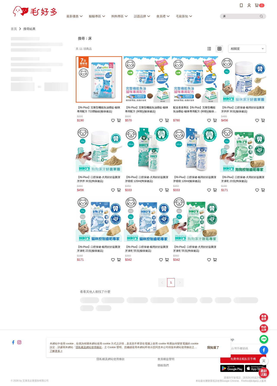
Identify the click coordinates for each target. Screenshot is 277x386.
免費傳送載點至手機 (243, 358)
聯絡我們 (163, 365)
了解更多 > (56, 350)
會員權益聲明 (166, 359)
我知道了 (213, 347)
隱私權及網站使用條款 (111, 359)
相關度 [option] (235, 48)
